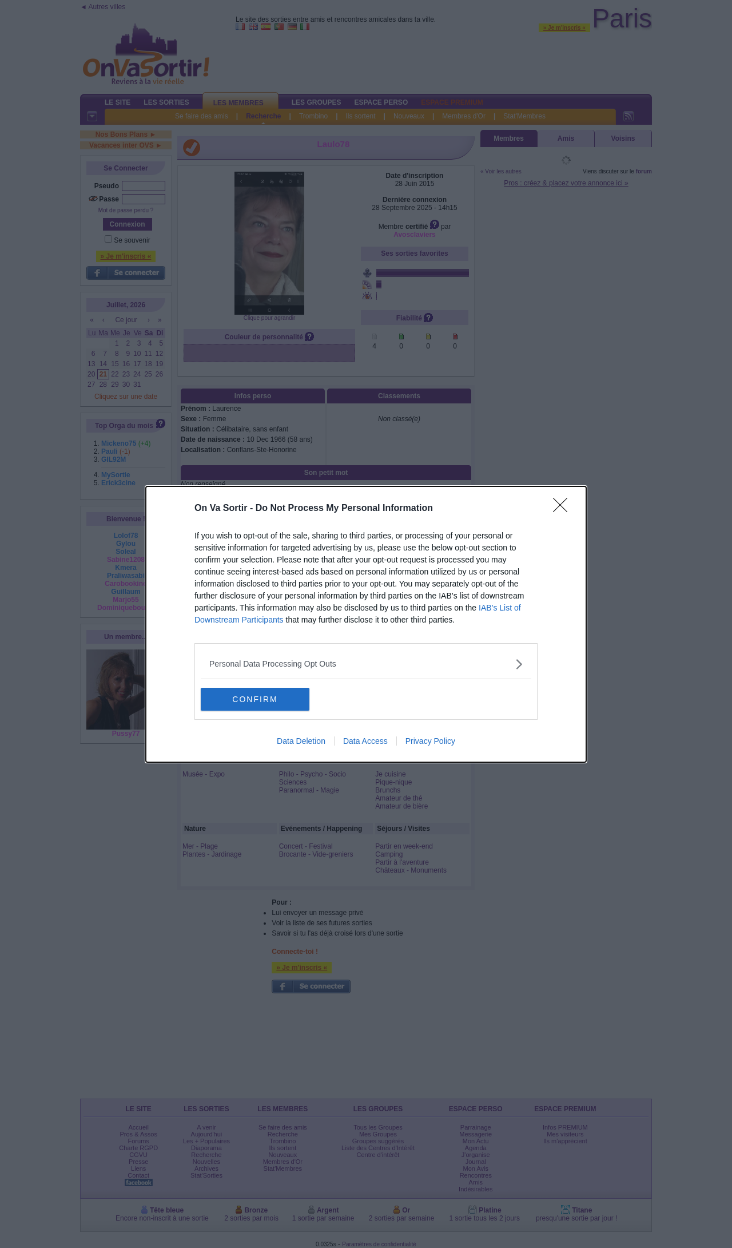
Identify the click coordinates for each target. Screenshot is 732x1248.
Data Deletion (301, 741)
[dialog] (366, 624)
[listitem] (366, 664)
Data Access (365, 741)
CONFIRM (254, 698)
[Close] (564, 509)
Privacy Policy (430, 741)
